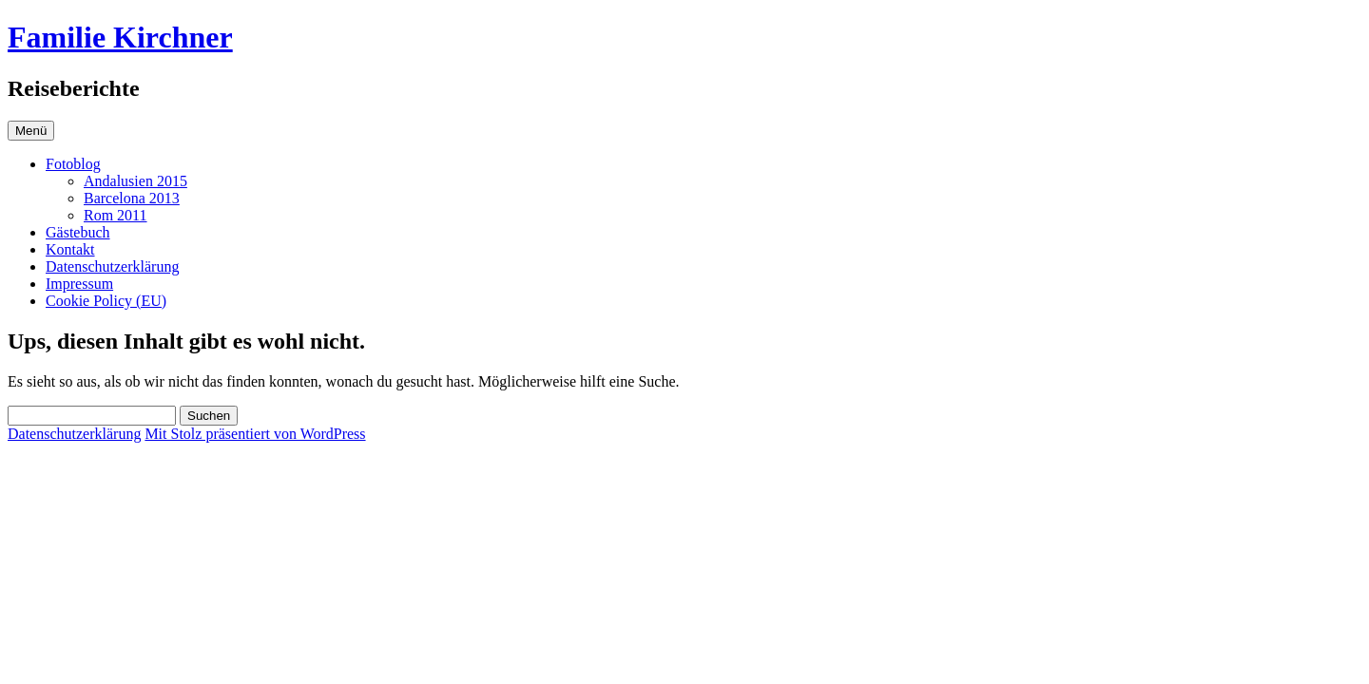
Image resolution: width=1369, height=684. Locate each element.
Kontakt (70, 249)
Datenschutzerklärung (112, 266)
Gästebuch (78, 232)
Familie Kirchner (120, 37)
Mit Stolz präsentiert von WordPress (255, 434)
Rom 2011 (115, 215)
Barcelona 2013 (132, 198)
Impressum (79, 284)
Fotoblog (73, 164)
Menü (31, 131)
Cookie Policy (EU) (106, 301)
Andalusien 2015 (135, 181)
